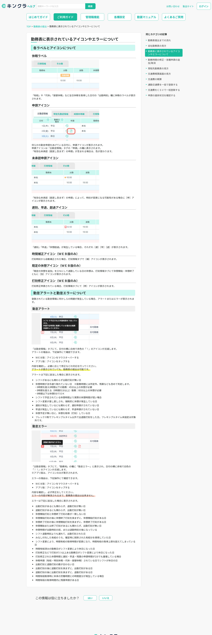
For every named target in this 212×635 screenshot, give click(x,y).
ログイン (203, 6)
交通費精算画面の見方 (159, 73)
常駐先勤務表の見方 (158, 68)
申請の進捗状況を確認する (161, 95)
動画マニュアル (146, 17)
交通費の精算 (155, 79)
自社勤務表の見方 (157, 45)
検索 (90, 6)
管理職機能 (92, 17)
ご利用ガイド (65, 17)
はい (90, 598)
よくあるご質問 (173, 17)
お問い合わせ (173, 6)
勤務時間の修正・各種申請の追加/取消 (164, 61)
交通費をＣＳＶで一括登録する (164, 89)
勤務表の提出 (40, 26)
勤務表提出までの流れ (159, 40)
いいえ (105, 598)
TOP (28, 26)
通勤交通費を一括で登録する (163, 84)
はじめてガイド (38, 17)
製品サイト (188, 6)
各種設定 (119, 17)
